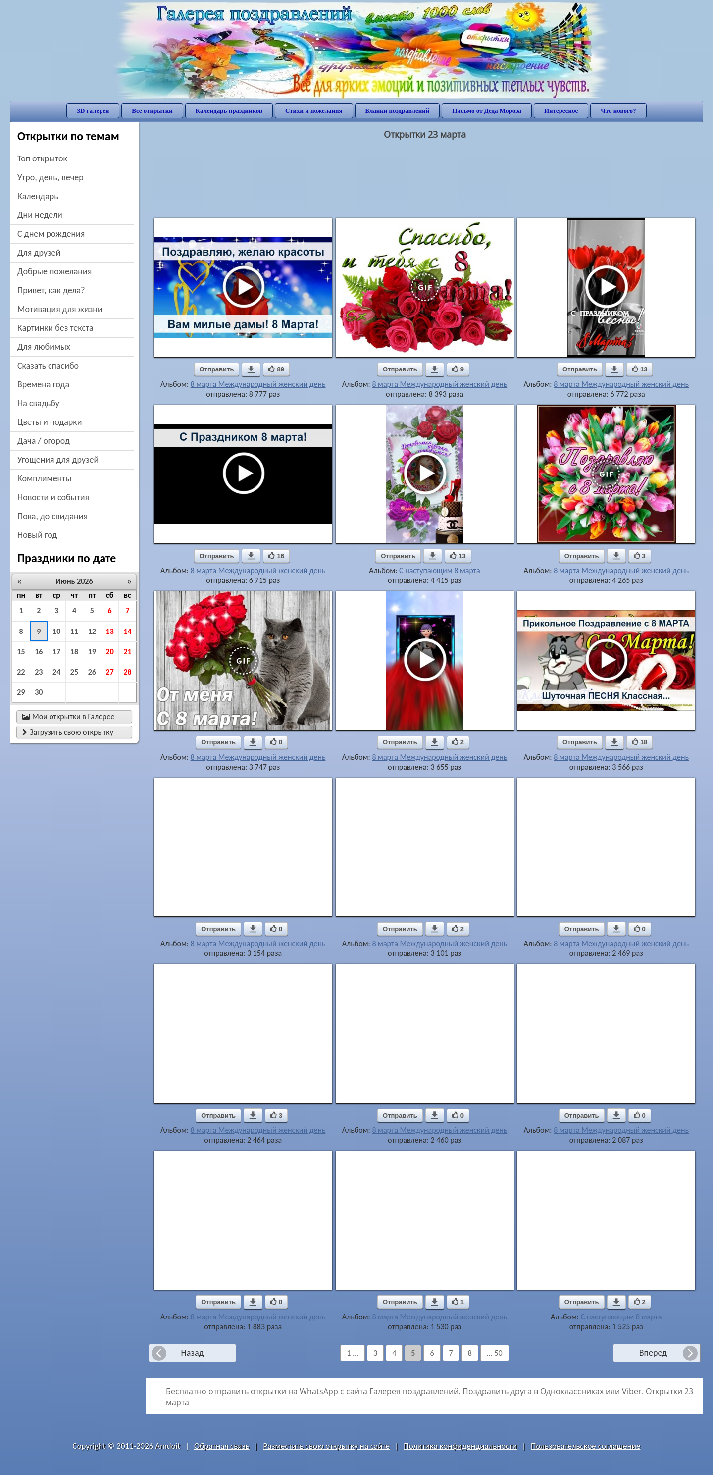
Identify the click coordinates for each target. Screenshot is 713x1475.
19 (92, 651)
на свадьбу (38, 403)
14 (127, 631)
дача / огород (43, 440)
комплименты (44, 478)
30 (39, 692)
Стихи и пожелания (314, 110)
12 (92, 631)
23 (39, 672)
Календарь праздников (229, 110)
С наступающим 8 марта (439, 570)
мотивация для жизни (59, 309)
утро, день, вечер (50, 177)
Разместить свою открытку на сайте (326, 1446)
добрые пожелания (54, 271)
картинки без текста (55, 327)
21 (127, 651)
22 (21, 672)
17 (56, 651)
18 (74, 651)
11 (74, 631)
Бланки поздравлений (397, 110)
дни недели (39, 215)
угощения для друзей (58, 459)
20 (110, 651)
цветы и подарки (49, 422)
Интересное (561, 110)
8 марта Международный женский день (258, 384)
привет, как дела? (51, 290)
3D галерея (93, 110)
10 (56, 631)
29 (21, 692)
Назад (192, 1352)
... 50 (495, 1353)
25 (74, 672)
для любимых (43, 346)
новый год (37, 534)
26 (92, 672)
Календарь (37, 196)
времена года (43, 384)
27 (110, 672)
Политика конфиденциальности (460, 1446)
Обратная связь (222, 1446)
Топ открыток (42, 158)
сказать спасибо (48, 365)
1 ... (352, 1353)
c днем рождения (51, 233)
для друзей (38, 252)
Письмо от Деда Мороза (486, 110)
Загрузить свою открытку (67, 732)
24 (56, 672)
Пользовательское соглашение (585, 1446)
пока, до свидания (52, 516)
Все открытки (152, 110)
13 (110, 631)
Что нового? (618, 110)
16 (39, 651)
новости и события (53, 497)
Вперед (653, 1352)
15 (21, 651)
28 (127, 672)
